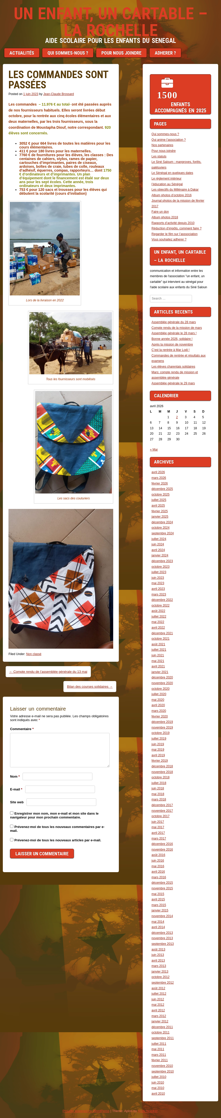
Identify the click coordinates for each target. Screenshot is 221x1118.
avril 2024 (158, 550)
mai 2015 (157, 894)
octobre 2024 (160, 527)
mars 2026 (158, 478)
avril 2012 (158, 1010)
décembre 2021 (162, 633)
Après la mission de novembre (172, 344)
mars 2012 (158, 1016)
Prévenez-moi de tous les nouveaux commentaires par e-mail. (57, 829)
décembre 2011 (162, 1027)
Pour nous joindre (121, 53)
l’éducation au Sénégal (166, 184)
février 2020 (159, 716)
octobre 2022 (160, 605)
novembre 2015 (162, 888)
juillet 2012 (158, 993)
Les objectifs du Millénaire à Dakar (174, 189)
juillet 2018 (158, 783)
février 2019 (159, 760)
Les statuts (158, 156)
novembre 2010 (162, 1066)
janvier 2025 (159, 516)
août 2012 (158, 988)
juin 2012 (157, 999)
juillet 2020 (158, 694)
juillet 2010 (158, 1077)
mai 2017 (157, 827)
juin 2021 (157, 655)
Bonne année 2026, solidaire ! (171, 339)
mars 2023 (158, 594)
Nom (15, 776)
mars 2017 (158, 838)
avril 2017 (158, 833)
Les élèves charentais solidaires (173, 366)
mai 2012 (157, 1005)
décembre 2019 (162, 722)
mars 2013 (158, 966)
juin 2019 (157, 744)
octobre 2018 (160, 777)
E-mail (16, 789)
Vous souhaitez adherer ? (168, 239)
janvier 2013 (159, 971)
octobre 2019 (160, 733)
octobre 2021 (160, 638)
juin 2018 (157, 788)
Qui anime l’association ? (168, 140)
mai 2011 (157, 1049)
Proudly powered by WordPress (86, 1111)
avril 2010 (158, 1093)
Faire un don (160, 211)
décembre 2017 (162, 805)
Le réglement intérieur (166, 178)
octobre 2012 (160, 977)
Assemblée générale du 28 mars (173, 322)
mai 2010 (157, 1088)
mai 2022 (157, 622)
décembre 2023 (162, 561)
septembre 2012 (162, 982)
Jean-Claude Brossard (58, 94)
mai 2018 (157, 794)
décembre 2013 (162, 933)
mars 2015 (158, 905)
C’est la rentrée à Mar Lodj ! (170, 350)
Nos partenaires (162, 145)
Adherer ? (165, 53)
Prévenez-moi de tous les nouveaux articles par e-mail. (57, 840)
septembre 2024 (162, 533)
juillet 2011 (158, 1044)
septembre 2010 (162, 1071)
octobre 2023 (160, 567)
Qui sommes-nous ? (67, 53)
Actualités (21, 53)
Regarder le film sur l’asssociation (174, 234)
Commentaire (22, 729)
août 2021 (158, 644)
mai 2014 (157, 922)
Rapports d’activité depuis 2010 (172, 223)
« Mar (154, 449)
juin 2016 (157, 860)
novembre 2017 (162, 811)
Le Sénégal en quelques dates (172, 173)
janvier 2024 (159, 555)
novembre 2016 (162, 849)
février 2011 (159, 1060)
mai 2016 (157, 866)
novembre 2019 (162, 727)
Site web (17, 802)
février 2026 (159, 483)
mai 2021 (157, 661)
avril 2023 (158, 589)
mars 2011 (158, 1055)
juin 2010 (157, 1082)
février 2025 (159, 511)
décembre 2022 (162, 600)
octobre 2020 (160, 689)
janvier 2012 (159, 1021)
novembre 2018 (162, 772)
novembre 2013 (162, 938)
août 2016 (158, 855)
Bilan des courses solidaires (90, 686)
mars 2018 (158, 799)
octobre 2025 (160, 494)
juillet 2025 (158, 500)
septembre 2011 (162, 1038)
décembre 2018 (162, 766)
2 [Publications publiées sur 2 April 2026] (177, 417)
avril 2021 (158, 666)
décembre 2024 (162, 522)
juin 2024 (157, 544)
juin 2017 (157, 822)
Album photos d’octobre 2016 (171, 195)
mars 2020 (158, 711)
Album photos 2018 (164, 217)
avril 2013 (158, 960)
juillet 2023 (158, 572)
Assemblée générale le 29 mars (173, 383)
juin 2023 (157, 578)
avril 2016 (158, 871)
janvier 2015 (159, 910)
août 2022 (158, 611)
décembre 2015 (162, 882)
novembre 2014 (162, 916)
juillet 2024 (158, 539)
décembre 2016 (162, 844)
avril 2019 (158, 755)
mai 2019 (157, 749)
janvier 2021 (159, 672)
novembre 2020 (162, 683)
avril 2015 (158, 899)
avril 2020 (158, 705)
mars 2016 (158, 877)
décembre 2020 (162, 677)
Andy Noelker (147, 1111)
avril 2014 (158, 927)
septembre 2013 (162, 944)
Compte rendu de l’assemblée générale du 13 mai (48, 672)
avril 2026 (158, 472)
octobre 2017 (160, 816)
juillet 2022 (158, 616)
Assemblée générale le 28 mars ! (173, 333)
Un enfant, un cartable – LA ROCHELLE (110, 22)
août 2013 (158, 949)
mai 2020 (157, 700)
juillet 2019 (158, 738)
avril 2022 (158, 627)
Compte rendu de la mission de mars (176, 328)
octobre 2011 (160, 1032)
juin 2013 (157, 955)
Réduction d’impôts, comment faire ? (176, 228)
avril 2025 (158, 505)
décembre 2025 (162, 489)
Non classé (33, 654)
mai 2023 (157, 583)
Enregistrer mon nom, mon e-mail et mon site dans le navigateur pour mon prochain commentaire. (54, 815)
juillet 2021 (158, 649)
